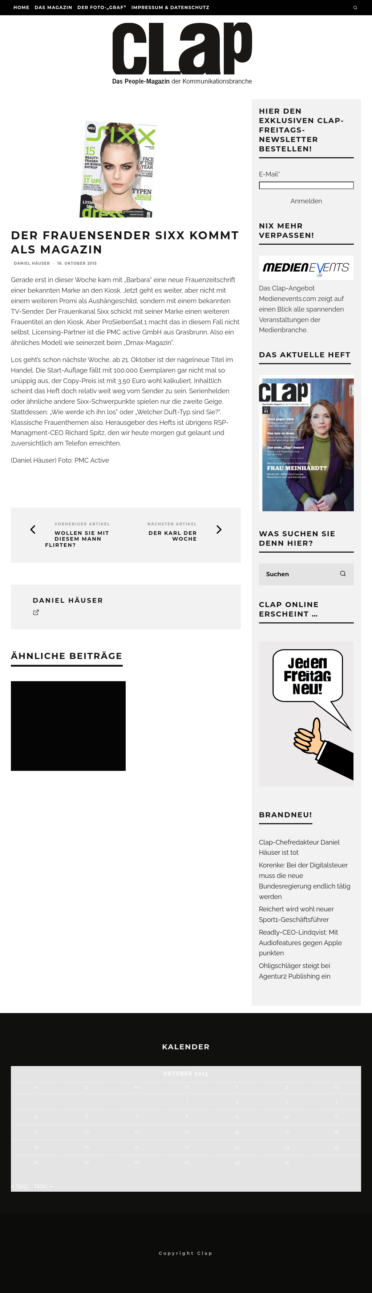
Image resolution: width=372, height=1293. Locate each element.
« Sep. (20, 1186)
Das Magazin (53, 7)
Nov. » (44, 1186)
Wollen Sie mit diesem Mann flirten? (77, 539)
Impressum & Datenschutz (171, 7)
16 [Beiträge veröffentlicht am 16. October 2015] (237, 1131)
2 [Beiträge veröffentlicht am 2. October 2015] (237, 1100)
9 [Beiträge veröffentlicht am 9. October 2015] (237, 1116)
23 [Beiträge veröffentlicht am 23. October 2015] (237, 1147)
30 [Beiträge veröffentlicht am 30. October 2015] (237, 1162)
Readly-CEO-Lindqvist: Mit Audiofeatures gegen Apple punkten (300, 942)
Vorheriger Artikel (82, 524)
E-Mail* (269, 174)
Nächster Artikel (172, 524)
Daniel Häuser (32, 263)
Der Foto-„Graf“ (101, 7)
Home (21, 7)
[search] (343, 574)
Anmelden (306, 201)
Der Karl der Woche (173, 536)
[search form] (306, 574)
